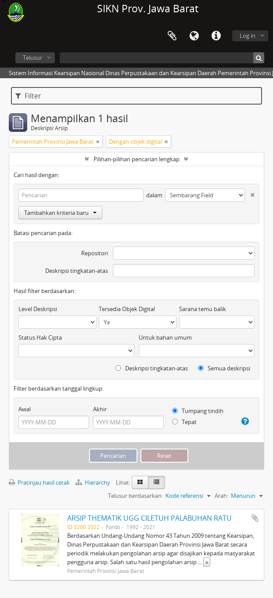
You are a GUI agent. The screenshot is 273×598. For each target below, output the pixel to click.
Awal (24, 409)
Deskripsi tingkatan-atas (76, 271)
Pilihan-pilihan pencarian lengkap (136, 159)
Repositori (94, 253)
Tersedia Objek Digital (127, 309)
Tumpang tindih (197, 411)
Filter (28, 96)
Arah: (221, 496)
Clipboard (172, 36)
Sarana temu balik (202, 309)
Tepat (184, 422)
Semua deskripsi (224, 368)
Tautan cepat (216, 36)
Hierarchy (93, 482)
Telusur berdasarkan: (135, 496)
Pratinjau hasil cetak (39, 482)
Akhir (100, 409)
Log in (247, 36)
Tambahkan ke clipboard (255, 518)
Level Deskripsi (37, 309)
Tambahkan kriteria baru (60, 213)
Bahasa (194, 36)
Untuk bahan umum (165, 337)
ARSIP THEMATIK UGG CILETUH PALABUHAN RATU (149, 518)
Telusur (32, 58)
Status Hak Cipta (40, 337)
